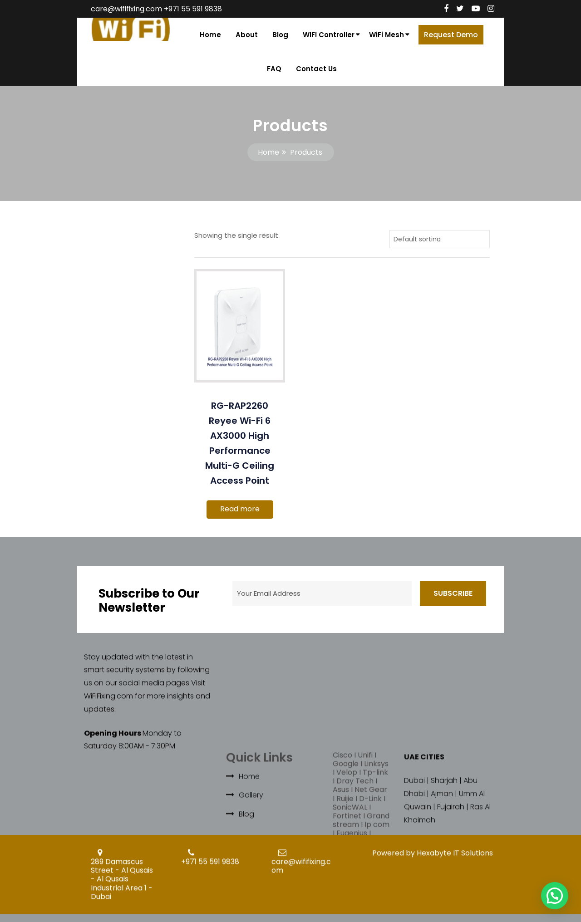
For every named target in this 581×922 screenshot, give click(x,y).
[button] (554, 895)
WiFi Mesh (386, 34)
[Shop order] (439, 239)
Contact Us (316, 69)
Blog (280, 34)
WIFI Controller (329, 34)
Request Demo (451, 34)
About (247, 34)
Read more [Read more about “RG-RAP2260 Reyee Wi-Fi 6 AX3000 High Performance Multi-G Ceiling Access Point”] (240, 509)
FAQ (274, 69)
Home (210, 34)
